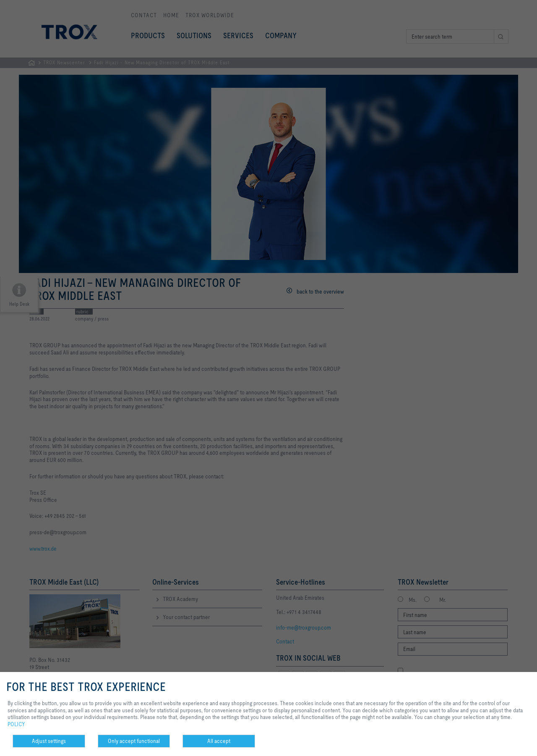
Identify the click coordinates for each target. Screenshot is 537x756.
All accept (218, 741)
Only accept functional (134, 741)
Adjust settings (49, 741)
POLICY (16, 724)
